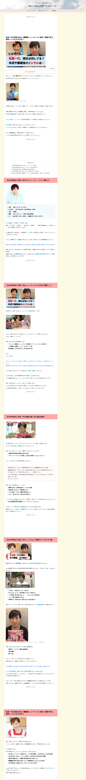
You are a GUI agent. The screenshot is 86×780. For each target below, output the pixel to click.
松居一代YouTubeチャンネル (13, 330)
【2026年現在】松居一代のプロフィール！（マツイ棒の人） (24, 165)
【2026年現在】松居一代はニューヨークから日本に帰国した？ (25, 167)
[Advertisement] (31, 26)
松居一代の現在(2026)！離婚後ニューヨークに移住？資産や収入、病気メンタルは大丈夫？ (31, 173)
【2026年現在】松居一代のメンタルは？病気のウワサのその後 (25, 171)
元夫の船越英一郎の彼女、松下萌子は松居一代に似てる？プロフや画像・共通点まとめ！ (28, 666)
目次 (29, 162)
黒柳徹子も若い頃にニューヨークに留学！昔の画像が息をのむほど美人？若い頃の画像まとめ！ (30, 366)
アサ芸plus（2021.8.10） (14, 479)
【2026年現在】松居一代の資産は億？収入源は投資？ (23, 169)
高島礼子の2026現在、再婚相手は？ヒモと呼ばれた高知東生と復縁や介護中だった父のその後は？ (30, 245)
